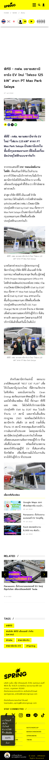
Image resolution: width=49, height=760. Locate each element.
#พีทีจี (9, 625)
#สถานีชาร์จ (23, 640)
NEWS (15, 13)
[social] (21, 715)
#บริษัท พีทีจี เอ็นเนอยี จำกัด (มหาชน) (19, 633)
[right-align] (38, 5)
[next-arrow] (44, 574)
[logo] (10, 5)
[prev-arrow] (5, 574)
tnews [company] (29, 740)
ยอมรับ (8, 738)
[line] (15, 124)
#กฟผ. (9, 640)
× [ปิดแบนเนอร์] (13, 717)
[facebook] (8, 124)
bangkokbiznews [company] (34, 732)
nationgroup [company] (33, 727)
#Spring (30, 645)
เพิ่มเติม (8, 732)
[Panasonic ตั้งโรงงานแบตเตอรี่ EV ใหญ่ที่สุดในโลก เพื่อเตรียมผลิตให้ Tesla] (24, 571)
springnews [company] (32, 736)
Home (6, 13)
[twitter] (12, 124)
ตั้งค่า (8, 743)
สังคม (23, 13)
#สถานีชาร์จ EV (13, 645)
